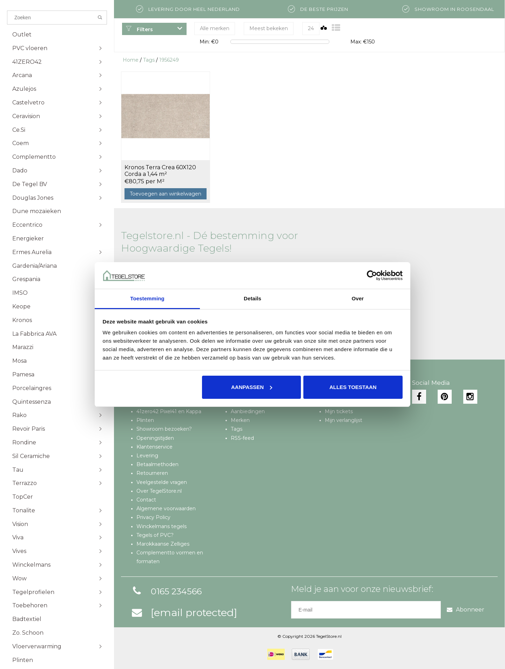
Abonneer (465, 609)
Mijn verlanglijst (343, 420)
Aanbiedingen (248, 411)
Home (131, 60)
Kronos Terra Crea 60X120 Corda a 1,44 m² (160, 170)
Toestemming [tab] (147, 298)
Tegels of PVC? (155, 535)
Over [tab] (358, 298)
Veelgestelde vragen (161, 482)
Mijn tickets (339, 411)
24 (311, 28)
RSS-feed (242, 438)
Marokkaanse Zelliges (162, 544)
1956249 (169, 60)
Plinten (145, 420)
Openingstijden (155, 438)
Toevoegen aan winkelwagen (165, 194)
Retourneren (152, 473)
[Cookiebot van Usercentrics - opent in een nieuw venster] (372, 275)
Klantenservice (154, 447)
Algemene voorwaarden (166, 508)
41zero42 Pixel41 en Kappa (168, 411)
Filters (139, 29)
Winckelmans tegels (161, 526)
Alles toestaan (352, 387)
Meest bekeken (268, 28)
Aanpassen (251, 387)
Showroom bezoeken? (164, 429)
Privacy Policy (153, 517)
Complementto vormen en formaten (169, 557)
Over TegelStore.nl (159, 491)
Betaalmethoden (157, 464)
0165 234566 (166, 591)
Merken (240, 420)
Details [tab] (252, 298)
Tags (149, 60)
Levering (147, 455)
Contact (146, 500)
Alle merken (214, 28)
